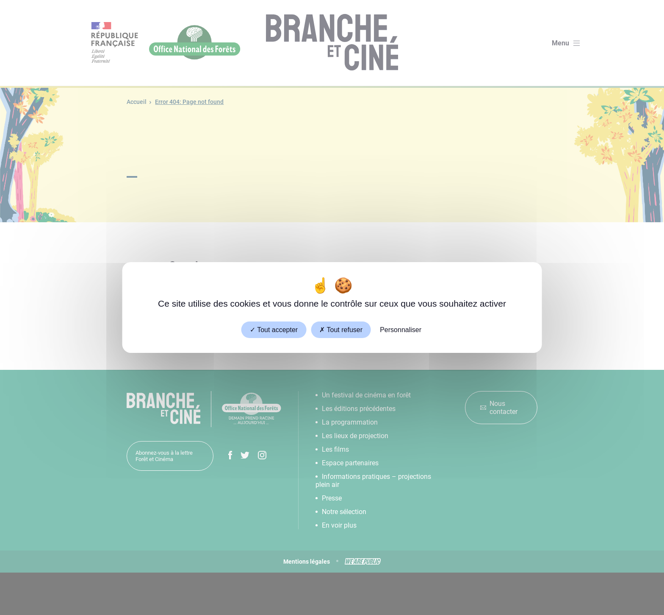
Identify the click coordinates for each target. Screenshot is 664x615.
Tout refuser (340, 329)
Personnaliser (400, 329)
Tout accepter (274, 329)
